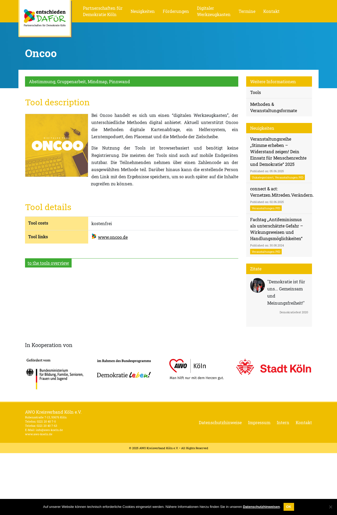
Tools (255, 92)
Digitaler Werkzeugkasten (214, 11)
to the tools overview (48, 263)
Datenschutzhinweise (220, 422)
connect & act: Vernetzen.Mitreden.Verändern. (281, 198)
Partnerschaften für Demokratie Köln (103, 11)
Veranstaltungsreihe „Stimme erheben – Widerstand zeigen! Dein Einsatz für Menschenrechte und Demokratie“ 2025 (278, 158)
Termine (247, 11)
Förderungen (176, 11)
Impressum (259, 422)
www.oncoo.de (113, 237)
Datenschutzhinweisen (261, 507)
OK (288, 507)
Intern (283, 422)
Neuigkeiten (143, 11)
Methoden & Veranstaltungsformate (273, 107)
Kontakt (271, 11)
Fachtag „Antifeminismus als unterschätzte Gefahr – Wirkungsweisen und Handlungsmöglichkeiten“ (276, 235)
